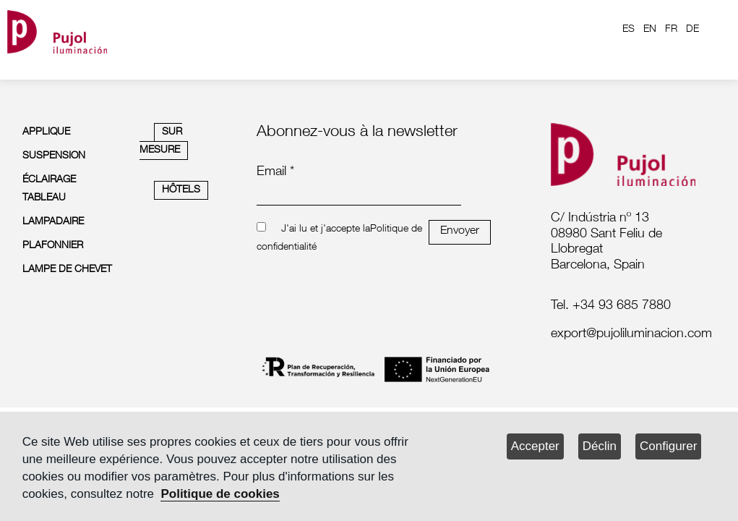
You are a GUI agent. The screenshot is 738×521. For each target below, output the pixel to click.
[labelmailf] (628, 335)
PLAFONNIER (52, 246)
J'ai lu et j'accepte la (325, 229)
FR (671, 30)
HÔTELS (181, 190)
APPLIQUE (46, 132)
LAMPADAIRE (53, 222)
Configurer (668, 446)
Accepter (535, 446)
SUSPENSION (53, 156)
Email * (275, 172)
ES (628, 30)
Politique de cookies (219, 494)
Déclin (600, 446)
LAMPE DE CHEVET (67, 270)
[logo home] (57, 29)
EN (649, 30)
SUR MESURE (161, 141)
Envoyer (459, 231)
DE (692, 30)
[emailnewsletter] (358, 195)
